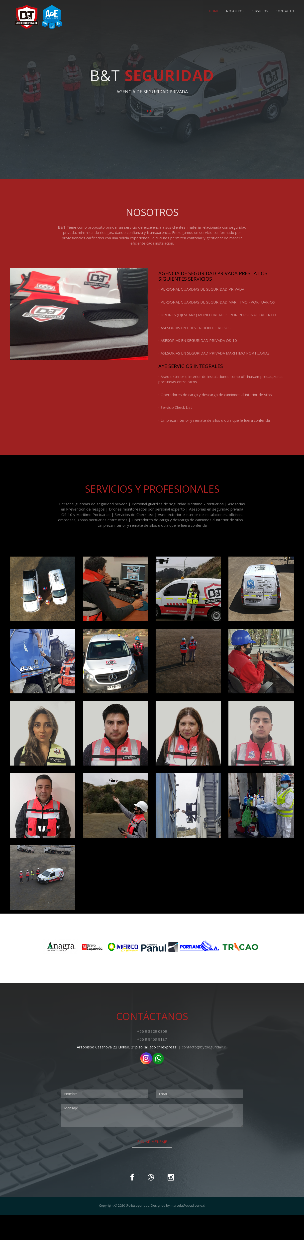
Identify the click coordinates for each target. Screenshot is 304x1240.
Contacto (285, 11)
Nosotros (235, 11)
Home (214, 11)
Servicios (260, 11)
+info (152, 110)
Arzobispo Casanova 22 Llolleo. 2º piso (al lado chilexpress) (127, 1046)
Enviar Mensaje (152, 1141)
